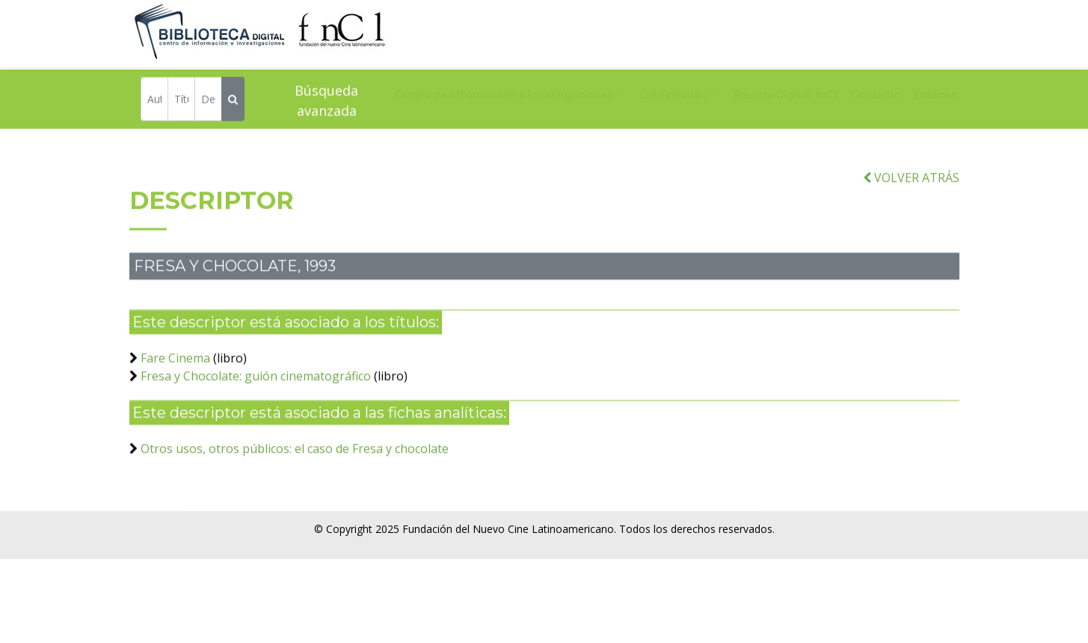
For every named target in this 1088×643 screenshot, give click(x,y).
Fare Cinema (175, 367)
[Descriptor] (208, 101)
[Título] (181, 101)
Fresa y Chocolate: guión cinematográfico (256, 385)
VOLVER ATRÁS (911, 187)
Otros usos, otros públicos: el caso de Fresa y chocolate (295, 458)
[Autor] (154, 101)
